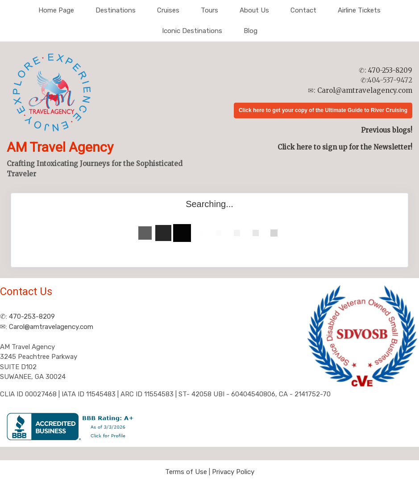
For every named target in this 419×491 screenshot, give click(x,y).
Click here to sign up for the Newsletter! (345, 147)
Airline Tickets (359, 10)
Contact (303, 10)
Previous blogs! (386, 130)
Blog (250, 31)
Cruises (168, 10)
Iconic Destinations (192, 31)
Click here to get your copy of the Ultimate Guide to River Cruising (323, 110)
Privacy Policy (233, 472)
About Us (254, 10)
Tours (209, 10)
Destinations (115, 10)
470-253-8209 (390, 70)
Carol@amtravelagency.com (364, 90)
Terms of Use (186, 472)
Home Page (56, 10)
